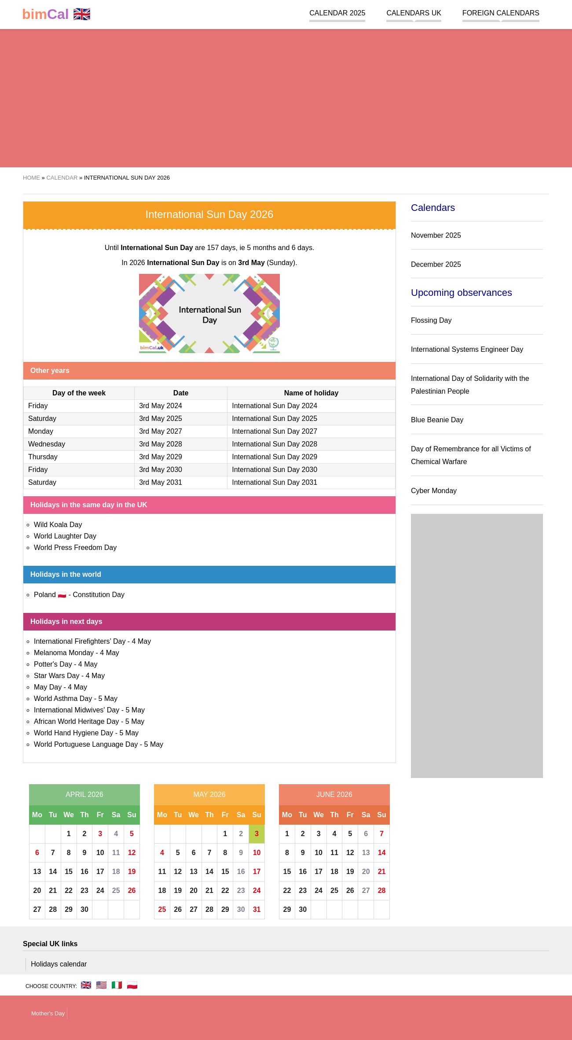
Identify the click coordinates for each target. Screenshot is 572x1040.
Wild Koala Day (58, 524)
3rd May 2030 (160, 469)
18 (116, 871)
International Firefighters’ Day (79, 641)
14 (53, 871)
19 (132, 871)
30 (84, 909)
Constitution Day (98, 594)
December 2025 (436, 264)
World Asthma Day (63, 698)
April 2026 (84, 794)
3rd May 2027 (160, 431)
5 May (107, 698)
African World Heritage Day (76, 721)
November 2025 (436, 235)
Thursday (43, 457)
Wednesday (46, 444)
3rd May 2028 (160, 444)
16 (84, 871)
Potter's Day (53, 664)
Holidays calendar (59, 964)
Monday (40, 431)
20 (37, 890)
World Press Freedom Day (75, 547)
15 (69, 871)
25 (116, 890)
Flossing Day (431, 320)
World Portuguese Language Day (86, 744)
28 (53, 909)
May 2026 (209, 794)
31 (257, 909)
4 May (141, 641)
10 (100, 852)
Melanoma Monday (64, 652)
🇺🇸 (101, 985)
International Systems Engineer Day (467, 349)
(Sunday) (266, 262)
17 (100, 871)
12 (132, 852)
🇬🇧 (56, 14)
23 (84, 890)
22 (69, 890)
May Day (48, 687)
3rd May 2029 (160, 457)
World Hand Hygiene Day (73, 733)
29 (69, 909)
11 (116, 852)
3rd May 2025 (160, 418)
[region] (286, 96)
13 (37, 871)
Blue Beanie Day (437, 420)
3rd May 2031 (160, 482)
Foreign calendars (500, 13)
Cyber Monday (434, 490)
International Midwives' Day (76, 710)
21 (53, 890)
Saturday (42, 418)
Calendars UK (413, 13)
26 (132, 890)
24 (100, 890)
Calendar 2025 (337, 13)
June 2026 (334, 794)
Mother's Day (48, 1013)
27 (37, 909)
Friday (38, 405)
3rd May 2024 (160, 405)
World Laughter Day (65, 536)
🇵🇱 (132, 985)
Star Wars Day (56, 675)
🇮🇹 (116, 985)
